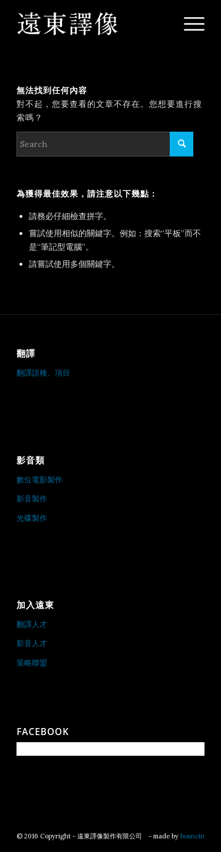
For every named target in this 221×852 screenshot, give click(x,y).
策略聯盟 (32, 663)
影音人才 (32, 643)
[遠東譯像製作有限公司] (92, 23)
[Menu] (188, 23)
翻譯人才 (32, 624)
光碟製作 (32, 518)
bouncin (192, 836)
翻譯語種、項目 (43, 373)
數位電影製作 (39, 480)
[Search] (105, 144)
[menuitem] (188, 23)
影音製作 (32, 499)
